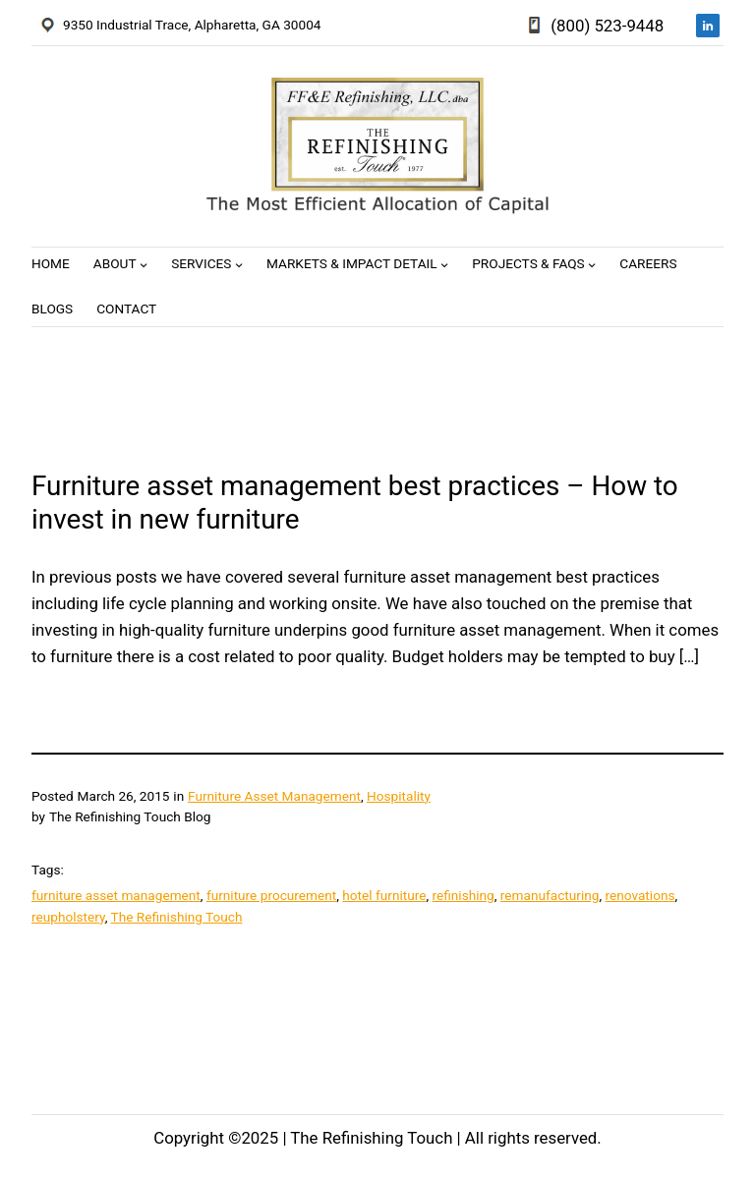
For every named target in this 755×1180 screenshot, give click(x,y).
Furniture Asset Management (274, 796)
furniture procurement (271, 895)
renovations (640, 895)
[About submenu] (143, 264)
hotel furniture (384, 895)
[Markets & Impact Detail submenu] (444, 264)
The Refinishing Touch (177, 917)
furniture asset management (116, 895)
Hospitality (399, 796)
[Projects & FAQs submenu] (592, 264)
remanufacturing (550, 895)
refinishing (463, 895)
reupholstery (68, 917)
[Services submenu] (239, 264)
